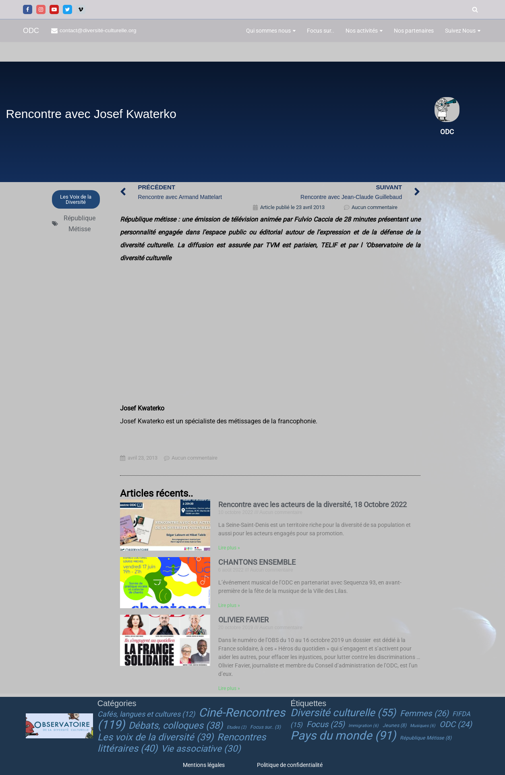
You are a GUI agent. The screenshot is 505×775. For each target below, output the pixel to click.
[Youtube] (54, 9)
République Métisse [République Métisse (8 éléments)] (425, 738)
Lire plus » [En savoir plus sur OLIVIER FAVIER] (229, 688)
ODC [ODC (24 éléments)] (455, 724)
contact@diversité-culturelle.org (98, 30)
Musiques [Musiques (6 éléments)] (422, 725)
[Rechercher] (475, 9)
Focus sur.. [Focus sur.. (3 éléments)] (265, 727)
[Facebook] (27, 9)
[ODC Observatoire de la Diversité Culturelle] (31, 31)
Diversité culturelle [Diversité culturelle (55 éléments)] (343, 713)
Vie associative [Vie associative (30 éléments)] (201, 748)
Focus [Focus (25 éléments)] (325, 724)
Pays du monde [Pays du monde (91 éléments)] (343, 735)
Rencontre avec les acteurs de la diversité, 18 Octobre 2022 (312, 504)
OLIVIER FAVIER (243, 619)
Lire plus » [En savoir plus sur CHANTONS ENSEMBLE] (229, 605)
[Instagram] (41, 9)
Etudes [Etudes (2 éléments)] (236, 727)
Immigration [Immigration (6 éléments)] (363, 725)
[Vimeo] (80, 9)
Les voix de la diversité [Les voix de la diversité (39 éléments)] (155, 737)
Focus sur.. (320, 30)
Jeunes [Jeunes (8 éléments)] (394, 725)
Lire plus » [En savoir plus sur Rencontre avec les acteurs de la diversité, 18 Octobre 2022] (229, 548)
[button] (294, 30)
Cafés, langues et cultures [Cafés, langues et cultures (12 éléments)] (146, 714)
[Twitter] (67, 9)
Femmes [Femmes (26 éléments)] (424, 713)
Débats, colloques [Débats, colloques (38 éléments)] (175, 725)
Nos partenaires (414, 30)
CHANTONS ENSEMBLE (257, 562)
